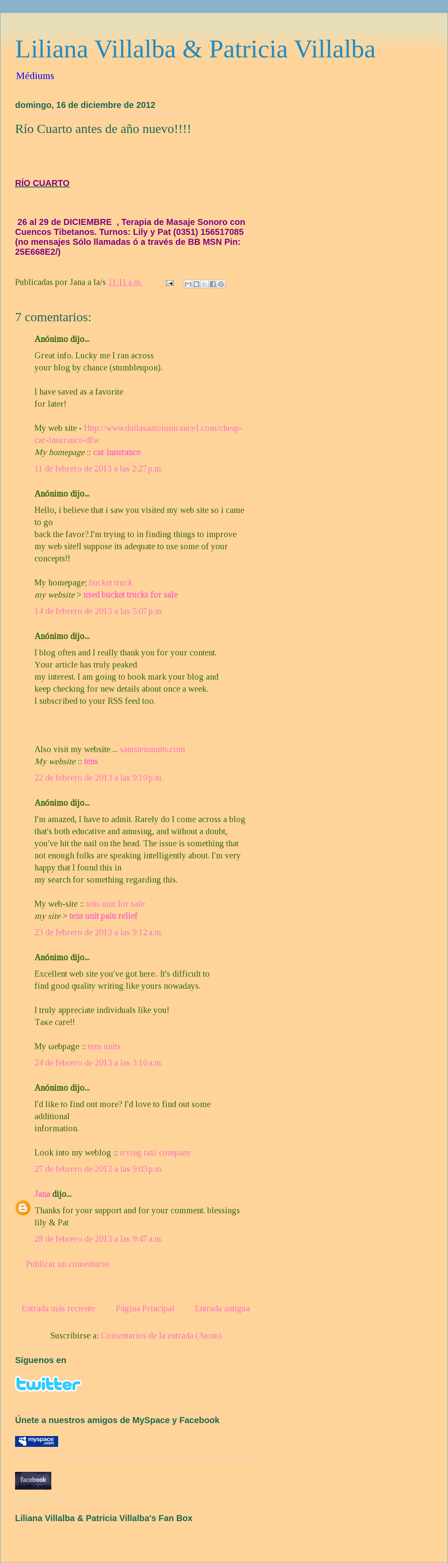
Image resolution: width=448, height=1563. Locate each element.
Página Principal (145, 1308)
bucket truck (110, 582)
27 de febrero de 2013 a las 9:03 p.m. (98, 1169)
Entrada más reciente (58, 1308)
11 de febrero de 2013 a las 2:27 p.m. (98, 468)
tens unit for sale (115, 903)
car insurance (116, 452)
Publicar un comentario (67, 1264)
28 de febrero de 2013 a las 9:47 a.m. (98, 1238)
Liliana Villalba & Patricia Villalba (195, 49)
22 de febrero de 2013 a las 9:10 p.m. (98, 777)
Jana (42, 1194)
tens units (104, 1046)
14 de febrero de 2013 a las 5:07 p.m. (98, 611)
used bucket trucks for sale (130, 594)
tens (91, 761)
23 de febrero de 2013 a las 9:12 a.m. (98, 932)
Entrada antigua (222, 1308)
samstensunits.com (152, 749)
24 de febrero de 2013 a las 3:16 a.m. (98, 1062)
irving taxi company (155, 1152)
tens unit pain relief (103, 916)
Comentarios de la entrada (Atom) (161, 1335)
